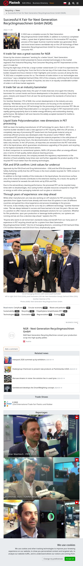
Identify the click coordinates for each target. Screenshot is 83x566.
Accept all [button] (70, 559)
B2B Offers (26, 3)
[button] (69, 3)
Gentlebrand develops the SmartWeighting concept (33, 387)
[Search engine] (73, 3)
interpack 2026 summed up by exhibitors (29, 359)
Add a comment (11, 349)
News (51, 3)
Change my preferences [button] (53, 559)
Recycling (9, 10)
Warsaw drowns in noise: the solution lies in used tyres (34, 378)
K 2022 (32, 403)
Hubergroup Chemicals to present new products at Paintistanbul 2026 (40, 369)
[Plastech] (11, 3)
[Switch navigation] (77, 3)
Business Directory (40, 3)
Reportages (41, 412)
